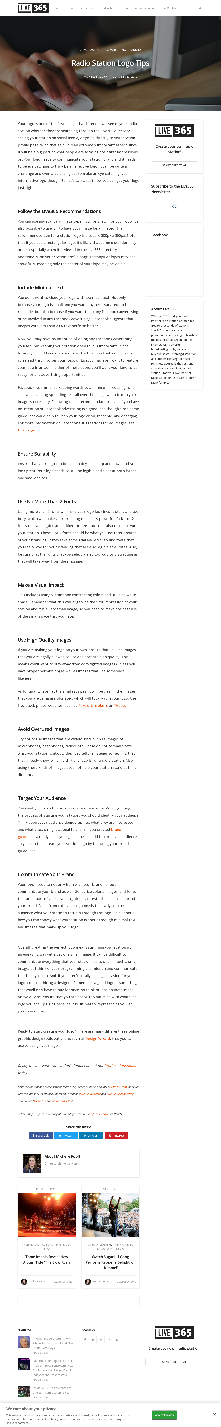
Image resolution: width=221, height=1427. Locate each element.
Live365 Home (170, 8)
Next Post (110, 1189)
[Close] (214, 1414)
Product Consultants (121, 1065)
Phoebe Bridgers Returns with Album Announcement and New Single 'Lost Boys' (53, 1343)
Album (47, 1244)
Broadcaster (88, 8)
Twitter (65, 1135)
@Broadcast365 (62, 1101)
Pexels (83, 705)
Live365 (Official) (90, 1094)
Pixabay (120, 705)
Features (124, 8)
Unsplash (99, 705)
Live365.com (119, 1087)
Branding (134, 50)
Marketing (118, 50)
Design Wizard (98, 1038)
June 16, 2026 (40, 1397)
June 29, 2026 (40, 1353)
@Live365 (40, 1101)
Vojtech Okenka (99, 1114)
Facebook (41, 1135)
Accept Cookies (164, 1415)
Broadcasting (90, 50)
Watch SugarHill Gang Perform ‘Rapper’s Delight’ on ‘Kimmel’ (110, 1262)
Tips (105, 50)
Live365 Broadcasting (120, 1094)
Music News (115, 1249)
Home (58, 8)
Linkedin (91, 1135)
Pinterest (116, 1135)
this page (26, 430)
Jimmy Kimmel (123, 1244)
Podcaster (107, 8)
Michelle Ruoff (68, 1156)
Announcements (145, 8)
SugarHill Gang (99, 1244)
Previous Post (46, 1189)
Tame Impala (31, 1244)
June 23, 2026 (40, 1380)
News (71, 8)
